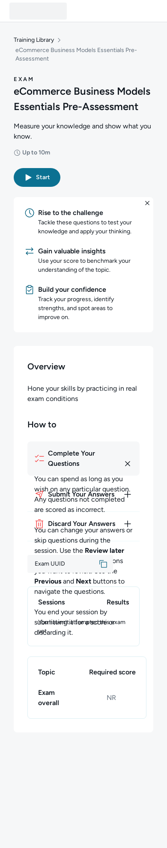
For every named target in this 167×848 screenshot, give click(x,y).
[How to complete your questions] (83, 458)
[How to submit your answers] (83, 494)
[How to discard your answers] (83, 524)
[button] (37, 177)
